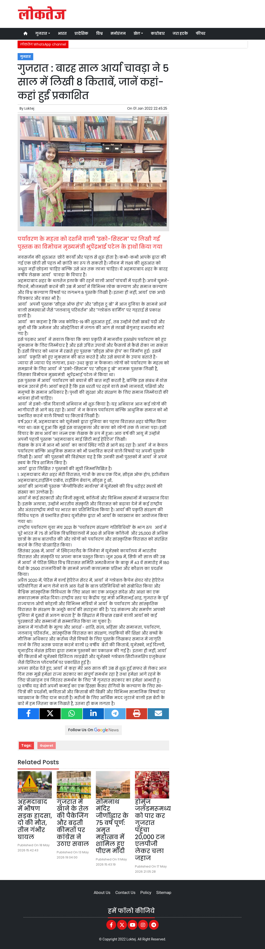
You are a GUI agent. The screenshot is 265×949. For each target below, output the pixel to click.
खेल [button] (136, 33)
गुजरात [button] (41, 33)
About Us (102, 892)
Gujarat (46, 745)
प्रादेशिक (81, 33)
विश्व (99, 33)
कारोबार (158, 33)
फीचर (200, 33)
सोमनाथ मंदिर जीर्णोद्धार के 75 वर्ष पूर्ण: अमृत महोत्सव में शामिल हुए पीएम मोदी (112, 826)
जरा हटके (180, 33)
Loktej (29, 108)
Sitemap (163, 892)
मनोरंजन (118, 33)
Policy (145, 892)
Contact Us (125, 892)
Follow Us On (93, 730)
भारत (62, 33)
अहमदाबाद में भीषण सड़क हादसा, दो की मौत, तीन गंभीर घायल (35, 819)
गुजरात (25, 57)
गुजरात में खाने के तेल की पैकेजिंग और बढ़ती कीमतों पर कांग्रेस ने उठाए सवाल (73, 823)
